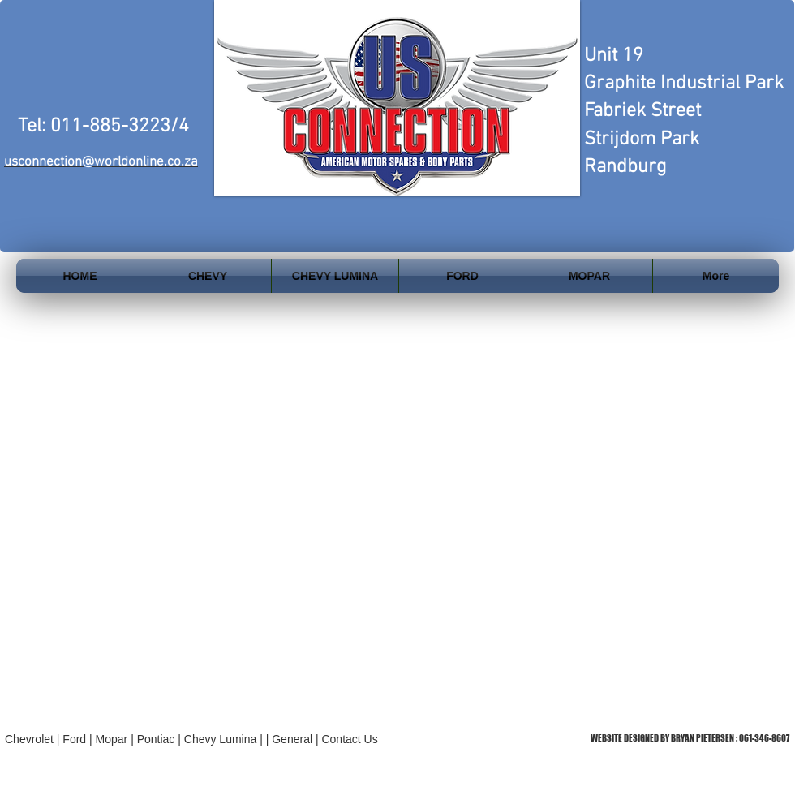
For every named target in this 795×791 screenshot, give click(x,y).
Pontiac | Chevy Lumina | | (205, 739)
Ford (74, 739)
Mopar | (116, 739)
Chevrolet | (33, 739)
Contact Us (349, 739)
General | (296, 739)
